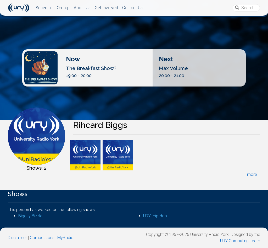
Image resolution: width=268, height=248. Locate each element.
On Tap (63, 7)
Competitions (42, 237)
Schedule (44, 7)
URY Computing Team (240, 240)
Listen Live (132, 82)
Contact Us (132, 7)
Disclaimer (17, 237)
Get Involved (106, 7)
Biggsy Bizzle (30, 215)
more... (253, 174)
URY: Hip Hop (155, 215)
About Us (82, 7)
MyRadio (65, 237)
